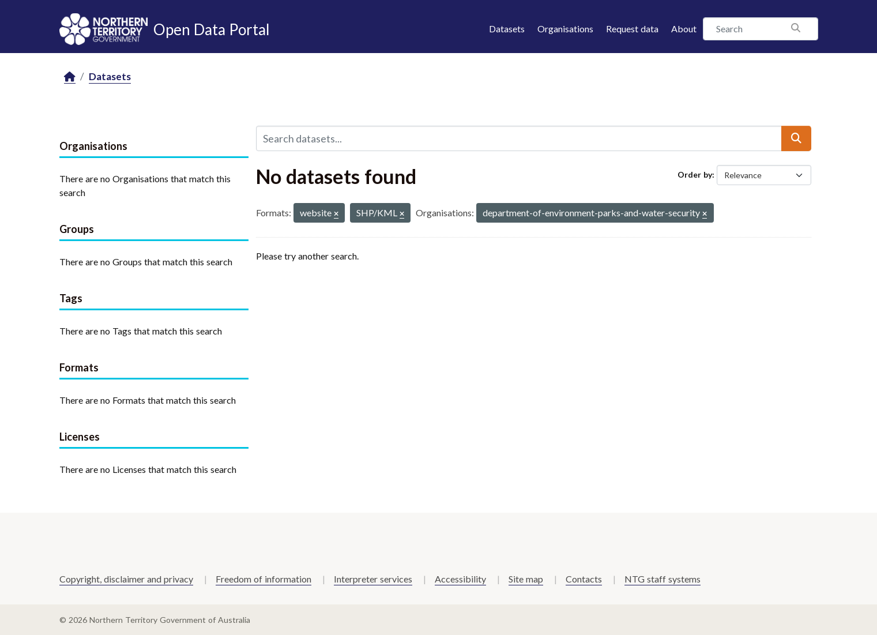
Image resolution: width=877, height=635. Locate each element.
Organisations (565, 28)
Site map (526, 578)
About (684, 28)
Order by (694, 174)
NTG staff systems (662, 578)
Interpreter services (373, 578)
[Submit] (796, 138)
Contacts (584, 578)
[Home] (70, 77)
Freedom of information (263, 578)
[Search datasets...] (519, 138)
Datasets (507, 28)
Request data (632, 28)
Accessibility (460, 578)
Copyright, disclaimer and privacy (126, 578)
